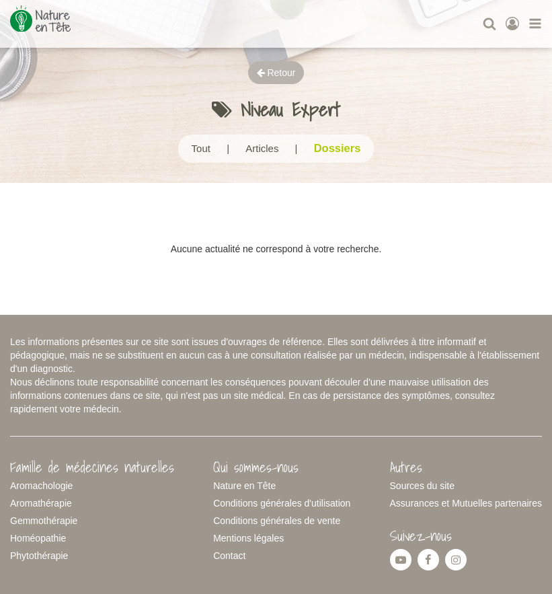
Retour (276, 72)
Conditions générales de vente (276, 520)
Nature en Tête (244, 485)
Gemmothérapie (43, 520)
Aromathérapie (41, 503)
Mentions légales (248, 538)
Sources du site (422, 485)
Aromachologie (41, 485)
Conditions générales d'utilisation (281, 503)
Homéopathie (38, 538)
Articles (261, 148)
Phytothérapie (39, 555)
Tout (201, 148)
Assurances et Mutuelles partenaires (466, 503)
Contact (229, 555)
